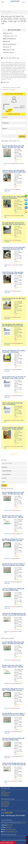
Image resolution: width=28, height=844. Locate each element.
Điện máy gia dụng (5, 803)
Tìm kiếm (4, 485)
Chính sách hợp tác (5, 801)
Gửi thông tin (22, 136)
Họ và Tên (4, 117)
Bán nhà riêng (8, 11)
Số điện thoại (5, 123)
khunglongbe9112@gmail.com (19, 107)
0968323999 (10, 825)
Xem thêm (14, 454)
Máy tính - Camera (5, 804)
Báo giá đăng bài (4, 806)
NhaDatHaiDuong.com (11, 829)
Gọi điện (10, 109)
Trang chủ (3, 11)
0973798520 (22, 106)
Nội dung (4, 128)
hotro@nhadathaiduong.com (11, 831)
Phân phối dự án (4, 794)
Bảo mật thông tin (5, 795)
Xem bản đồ (23, 822)
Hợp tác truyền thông (5, 792)
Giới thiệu (3, 791)
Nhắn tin (8, 111)
